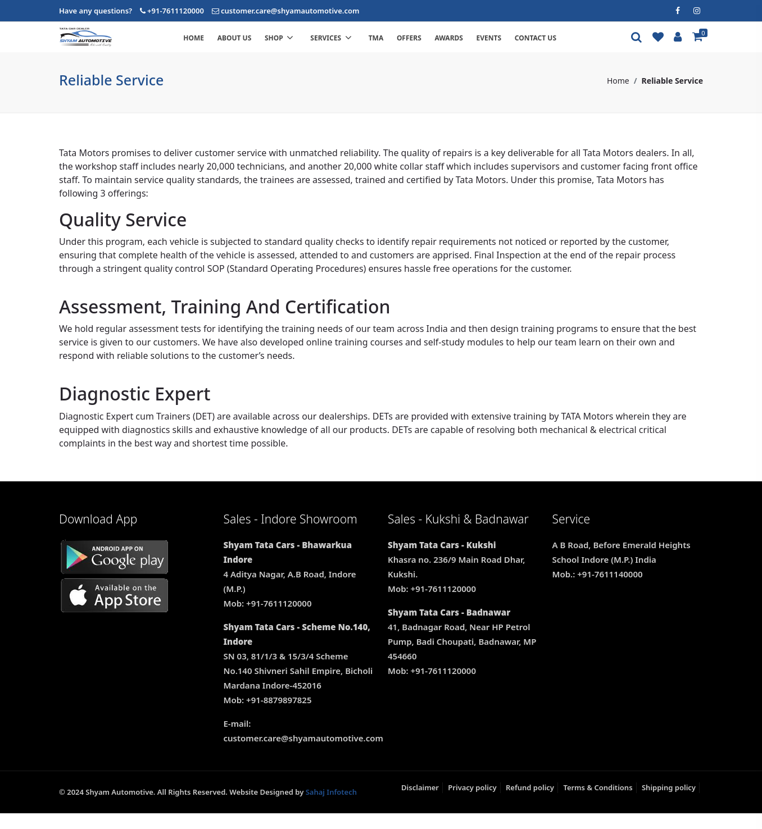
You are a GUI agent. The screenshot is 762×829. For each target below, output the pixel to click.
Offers (432, 46)
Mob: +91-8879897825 (268, 715)
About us (258, 46)
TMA (399, 46)
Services (356, 45)
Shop (304, 45)
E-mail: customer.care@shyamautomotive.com (299, 746)
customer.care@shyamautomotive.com (290, 11)
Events (512, 46)
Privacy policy (472, 803)
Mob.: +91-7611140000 (597, 589)
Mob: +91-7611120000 (268, 618)
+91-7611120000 (175, 11)
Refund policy (530, 803)
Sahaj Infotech (331, 807)
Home (217, 46)
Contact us (559, 46)
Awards (473, 46)
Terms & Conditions (597, 803)
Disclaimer (420, 803)
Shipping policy (669, 803)
